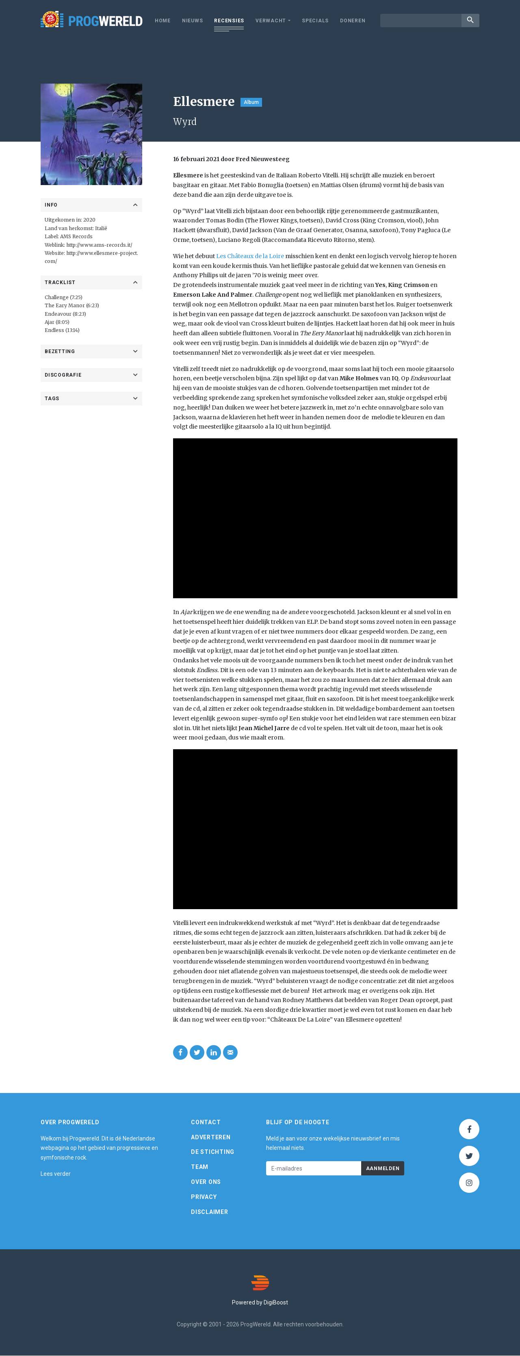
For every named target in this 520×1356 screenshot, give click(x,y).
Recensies (229, 21)
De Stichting (212, 1152)
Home (163, 21)
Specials (315, 21)
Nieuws (192, 21)
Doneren (352, 21)
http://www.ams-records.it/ (99, 245)
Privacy (204, 1197)
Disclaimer (209, 1212)
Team (199, 1167)
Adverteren (211, 1137)
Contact (206, 1122)
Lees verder (56, 1174)
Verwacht (271, 21)
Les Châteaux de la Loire (250, 256)
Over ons (206, 1182)
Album (251, 102)
